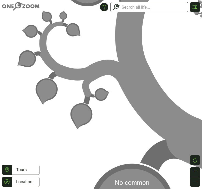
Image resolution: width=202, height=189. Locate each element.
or (101, 94)
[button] (7, 170)
